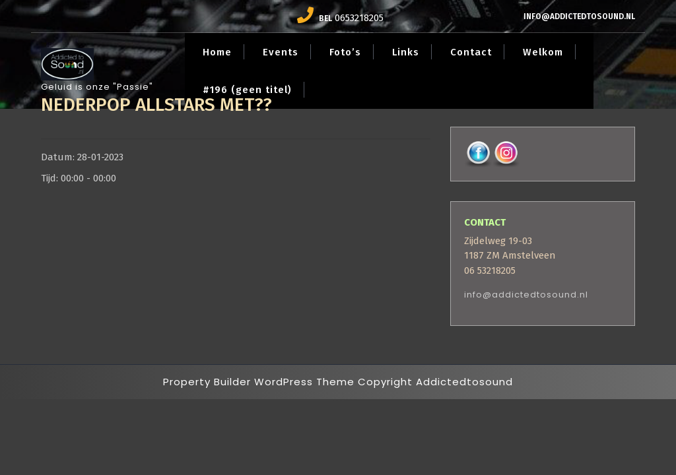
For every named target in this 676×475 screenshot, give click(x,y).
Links (405, 52)
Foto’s (345, 52)
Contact (471, 52)
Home (217, 52)
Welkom (543, 52)
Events (280, 52)
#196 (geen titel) (247, 90)
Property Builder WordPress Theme (259, 382)
